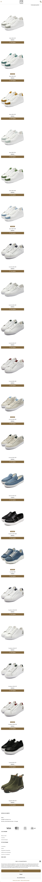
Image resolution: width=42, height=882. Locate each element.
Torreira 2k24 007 (12, 762)
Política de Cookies (16, 880)
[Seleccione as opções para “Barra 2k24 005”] (12, 195)
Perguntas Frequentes (5, 850)
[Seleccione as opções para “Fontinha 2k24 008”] (12, 538)
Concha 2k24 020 (12, 457)
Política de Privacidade (25, 880)
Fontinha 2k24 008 (13, 533)
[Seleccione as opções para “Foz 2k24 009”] (12, 576)
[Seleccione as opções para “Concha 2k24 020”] (12, 462)
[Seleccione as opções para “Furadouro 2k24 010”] (12, 614)
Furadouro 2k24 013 (12, 724)
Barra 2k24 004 (12, 152)
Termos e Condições (5, 854)
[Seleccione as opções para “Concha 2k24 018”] (12, 385)
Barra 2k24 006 (12, 228)
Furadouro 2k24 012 (12, 686)
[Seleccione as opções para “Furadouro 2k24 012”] (12, 690)
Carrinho (3, 837)
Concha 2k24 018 (12, 381)
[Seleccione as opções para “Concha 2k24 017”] (12, 347)
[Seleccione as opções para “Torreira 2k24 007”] (12, 767)
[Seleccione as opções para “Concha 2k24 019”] (12, 424)
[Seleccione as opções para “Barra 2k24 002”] (12, 80)
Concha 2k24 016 (12, 305)
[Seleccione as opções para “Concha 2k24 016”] (12, 309)
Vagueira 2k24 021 (12, 800)
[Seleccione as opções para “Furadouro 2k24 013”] (12, 729)
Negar (21, 874)
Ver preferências (21, 877)
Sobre (2, 848)
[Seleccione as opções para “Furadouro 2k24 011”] (12, 652)
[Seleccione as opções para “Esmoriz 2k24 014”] (12, 500)
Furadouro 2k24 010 (12, 610)
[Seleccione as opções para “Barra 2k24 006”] (12, 233)
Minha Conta (3, 835)
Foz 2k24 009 (12, 572)
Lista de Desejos (4, 839)
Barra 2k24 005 (12, 190)
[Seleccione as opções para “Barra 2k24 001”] (12, 42)
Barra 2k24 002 (12, 76)
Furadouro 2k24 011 (13, 648)
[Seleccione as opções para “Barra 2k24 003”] (12, 118)
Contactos (3, 846)
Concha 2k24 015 (12, 267)
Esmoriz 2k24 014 (12, 495)
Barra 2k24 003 (12, 114)
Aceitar (21, 870)
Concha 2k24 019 (12, 419)
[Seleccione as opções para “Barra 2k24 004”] (12, 157)
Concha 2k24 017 (12, 343)
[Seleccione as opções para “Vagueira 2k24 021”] (12, 805)
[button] (40, 861)
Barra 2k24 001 (12, 38)
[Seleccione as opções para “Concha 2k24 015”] (12, 271)
